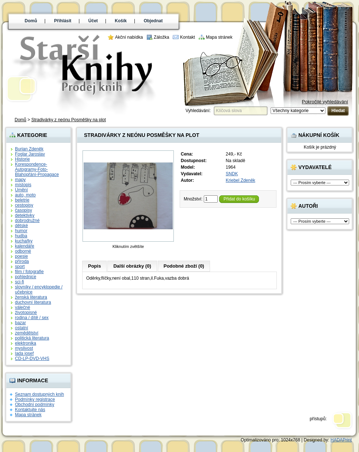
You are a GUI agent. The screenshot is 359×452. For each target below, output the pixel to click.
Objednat (153, 20)
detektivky (24, 215)
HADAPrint (341, 440)
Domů (31, 20)
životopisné (26, 312)
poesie (21, 256)
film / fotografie (29, 271)
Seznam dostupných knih (39, 394)
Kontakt (187, 37)
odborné (23, 251)
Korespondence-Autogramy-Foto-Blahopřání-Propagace (37, 169)
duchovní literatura (33, 302)
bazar (20, 322)
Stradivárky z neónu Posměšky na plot (68, 119)
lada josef (24, 353)
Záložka (161, 37)
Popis (94, 266)
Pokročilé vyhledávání (325, 101)
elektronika (25, 343)
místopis (23, 184)
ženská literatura (31, 297)
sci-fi (19, 281)
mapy (20, 179)
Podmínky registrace (35, 399)
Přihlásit (62, 20)
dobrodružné (27, 220)
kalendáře (24, 246)
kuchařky (24, 241)
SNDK (232, 173)
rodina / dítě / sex (32, 317)
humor (21, 230)
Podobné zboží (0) (184, 266)
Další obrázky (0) (132, 266)
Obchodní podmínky (34, 404)
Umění (21, 189)
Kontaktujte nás (30, 409)
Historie (22, 159)
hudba (21, 235)
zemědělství (26, 333)
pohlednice (25, 276)
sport (20, 266)
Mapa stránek (219, 37)
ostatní (21, 327)
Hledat (338, 110)
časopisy (23, 210)
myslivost (24, 348)
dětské (21, 225)
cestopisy (24, 205)
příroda (22, 261)
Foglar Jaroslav (30, 154)
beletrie (22, 200)
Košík (121, 20)
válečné (22, 307)
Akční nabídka (129, 37)
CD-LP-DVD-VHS (32, 358)
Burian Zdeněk (29, 149)
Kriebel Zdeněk (240, 180)
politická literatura (32, 338)
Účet (93, 20)
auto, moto (25, 195)
